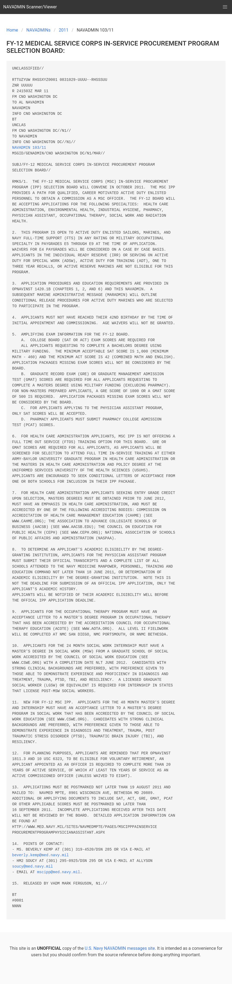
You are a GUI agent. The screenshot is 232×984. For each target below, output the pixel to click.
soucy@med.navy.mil (32, 866)
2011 (63, 30)
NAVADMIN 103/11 (29, 147)
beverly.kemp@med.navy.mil (40, 855)
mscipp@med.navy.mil (58, 872)
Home (12, 30)
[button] (225, 7)
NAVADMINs (38, 30)
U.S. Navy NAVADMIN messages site (120, 948)
